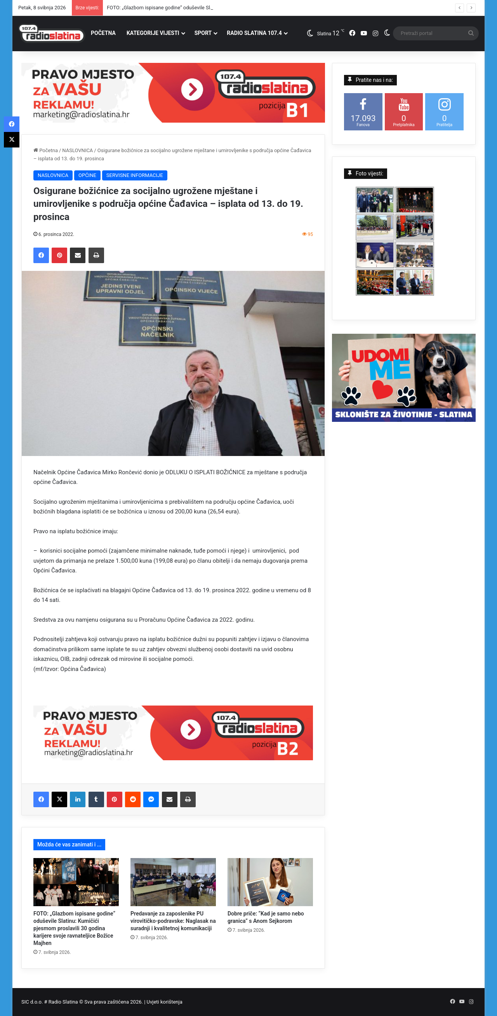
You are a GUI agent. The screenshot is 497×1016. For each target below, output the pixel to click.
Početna (45, 150)
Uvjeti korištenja (164, 1002)
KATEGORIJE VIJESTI (153, 33)
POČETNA (103, 33)
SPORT (203, 33)
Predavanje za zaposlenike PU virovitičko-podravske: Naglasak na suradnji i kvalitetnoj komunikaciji (173, 920)
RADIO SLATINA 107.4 (254, 33)
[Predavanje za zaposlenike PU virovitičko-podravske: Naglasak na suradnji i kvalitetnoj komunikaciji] (173, 882)
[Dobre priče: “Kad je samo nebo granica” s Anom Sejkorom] (270, 882)
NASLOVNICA (77, 150)
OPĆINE (87, 175)
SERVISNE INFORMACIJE (134, 175)
